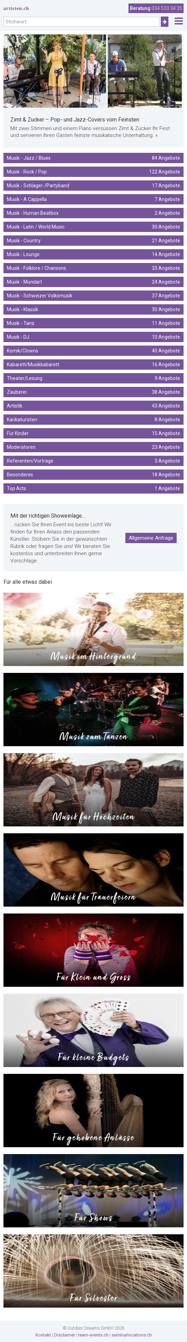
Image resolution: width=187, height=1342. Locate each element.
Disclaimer (64, 1335)
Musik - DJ (93, 337)
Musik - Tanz (93, 323)
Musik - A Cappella (93, 199)
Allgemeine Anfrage (151, 538)
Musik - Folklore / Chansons (93, 268)
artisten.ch (16, 8)
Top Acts (93, 488)
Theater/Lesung (93, 378)
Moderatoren (93, 447)
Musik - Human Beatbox (93, 213)
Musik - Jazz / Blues (93, 158)
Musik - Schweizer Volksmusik (93, 295)
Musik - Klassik (93, 309)
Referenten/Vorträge (93, 461)
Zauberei (93, 392)
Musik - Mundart (93, 282)
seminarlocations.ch (132, 1335)
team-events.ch (93, 1335)
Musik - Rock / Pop (93, 172)
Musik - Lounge (93, 254)
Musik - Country (93, 240)
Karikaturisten (93, 419)
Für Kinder (93, 433)
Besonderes (93, 474)
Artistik (93, 406)
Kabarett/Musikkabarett (93, 364)
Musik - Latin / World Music (93, 227)
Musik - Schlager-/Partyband (93, 185)
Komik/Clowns (93, 350)
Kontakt (43, 1335)
